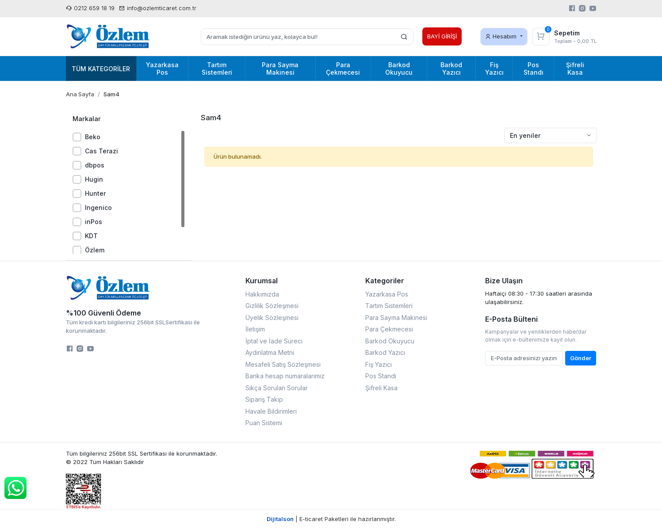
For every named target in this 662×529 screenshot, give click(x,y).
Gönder (580, 358)
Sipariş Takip (264, 399)
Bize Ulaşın (504, 280)
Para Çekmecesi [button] (343, 68)
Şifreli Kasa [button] (575, 68)
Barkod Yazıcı (385, 352)
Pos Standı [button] (533, 68)
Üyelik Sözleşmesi (271, 317)
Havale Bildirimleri (271, 411)
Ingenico (98, 207)
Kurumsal (261, 280)
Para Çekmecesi (389, 329)
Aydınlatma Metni (269, 352)
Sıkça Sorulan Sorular (276, 388)
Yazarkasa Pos (386, 294)
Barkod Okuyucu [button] (399, 68)
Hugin (94, 179)
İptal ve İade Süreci (273, 341)
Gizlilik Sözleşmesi (271, 305)
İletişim (255, 329)
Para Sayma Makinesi (396, 317)
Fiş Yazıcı (378, 364)
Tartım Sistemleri (389, 305)
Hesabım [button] (501, 36)
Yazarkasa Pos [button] (162, 68)
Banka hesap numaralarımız (285, 376)
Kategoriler (384, 280)
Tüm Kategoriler (101, 68)
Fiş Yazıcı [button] (494, 68)
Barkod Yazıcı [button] (451, 68)
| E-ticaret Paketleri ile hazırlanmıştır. (331, 518)
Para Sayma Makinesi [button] (280, 68)
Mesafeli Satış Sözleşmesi (283, 364)
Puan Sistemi (263, 422)
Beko (92, 137)
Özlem (94, 250)
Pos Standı (380, 376)
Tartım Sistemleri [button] (217, 68)
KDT (91, 236)
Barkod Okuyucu (389, 341)
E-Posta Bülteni (511, 319)
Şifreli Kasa (381, 388)
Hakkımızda (262, 294)
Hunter (95, 193)
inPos (93, 221)
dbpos (94, 165)
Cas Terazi (101, 151)
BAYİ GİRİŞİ (442, 36)
